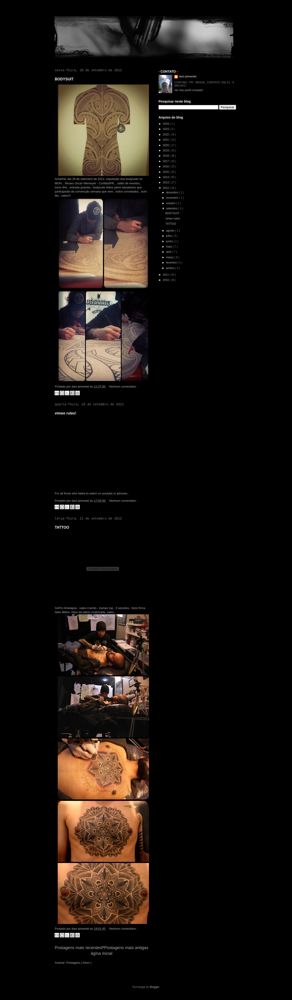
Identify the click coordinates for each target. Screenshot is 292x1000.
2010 (166, 280)
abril (169, 251)
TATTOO (62, 527)
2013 (166, 182)
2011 (166, 274)
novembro (172, 197)
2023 (166, 129)
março (170, 257)
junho (170, 241)
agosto (170, 230)
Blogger (154, 987)
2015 (166, 172)
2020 (166, 145)
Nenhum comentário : (123, 386)
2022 (166, 134)
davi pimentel (187, 76)
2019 (166, 150)
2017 (166, 161)
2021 (166, 139)
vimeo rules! (65, 413)
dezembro (172, 192)
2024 (166, 123)
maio (169, 246)
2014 (166, 177)
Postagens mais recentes (78, 947)
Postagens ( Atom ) (79, 962)
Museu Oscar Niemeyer (80, 183)
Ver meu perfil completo (188, 90)
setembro (172, 208)
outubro (171, 203)
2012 (166, 188)
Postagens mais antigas (126, 947)
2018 (166, 155)
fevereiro (171, 262)
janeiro (170, 268)
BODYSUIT (64, 79)
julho (169, 235)
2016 (166, 166)
